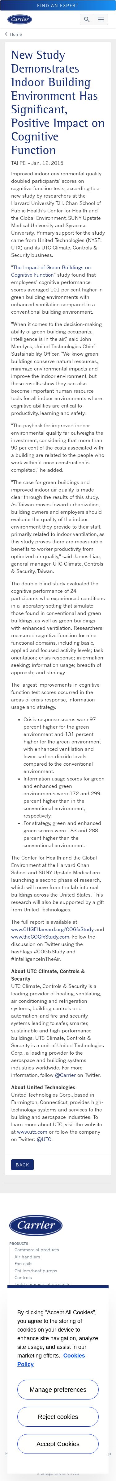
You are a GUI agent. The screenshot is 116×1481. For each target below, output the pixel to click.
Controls (23, 1277)
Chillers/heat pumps (36, 1270)
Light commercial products (42, 1284)
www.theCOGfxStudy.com (40, 937)
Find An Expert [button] (58, 5)
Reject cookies (58, 1416)
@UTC (44, 1139)
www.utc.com (32, 1132)
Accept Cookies (58, 1444)
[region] (58, 1379)
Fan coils (23, 1263)
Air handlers (27, 1256)
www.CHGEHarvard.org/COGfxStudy (52, 929)
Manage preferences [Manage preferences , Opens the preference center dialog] (58, 1389)
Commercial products (37, 1249)
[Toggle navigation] (87, 19)
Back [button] (22, 1164)
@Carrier (65, 1075)
